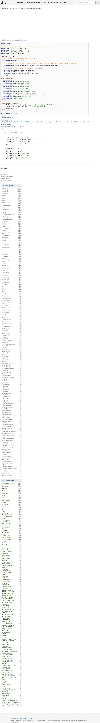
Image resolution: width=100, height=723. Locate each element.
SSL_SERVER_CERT (12, 653)
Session (12, 261)
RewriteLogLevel (12, 384)
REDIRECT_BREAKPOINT (12, 690)
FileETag (12, 225)
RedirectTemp (12, 260)
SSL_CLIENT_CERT (12, 656)
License (10, 117)
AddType (12, 212)
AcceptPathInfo (12, 307)
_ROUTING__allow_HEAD (12, 590)
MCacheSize (12, 442)
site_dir (12, 679)
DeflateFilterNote (12, 372)
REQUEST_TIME (12, 669)
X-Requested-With (12, 539)
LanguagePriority (12, 353)
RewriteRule (82, 122)
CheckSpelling (12, 339)
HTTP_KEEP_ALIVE (12, 611)
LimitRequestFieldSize (12, 458)
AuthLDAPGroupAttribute (12, 472)
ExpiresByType (48, 122)
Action (12, 288)
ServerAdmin (12, 400)
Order (12, 202)
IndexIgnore (12, 254)
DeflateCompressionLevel (12, 344)
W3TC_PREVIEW (12, 562)
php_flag (12, 226)
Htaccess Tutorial (5, 174)
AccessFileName (12, 421)
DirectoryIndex (12, 216)
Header (62, 122)
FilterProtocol (12, 274)
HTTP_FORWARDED (12, 648)
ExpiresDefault (56, 122)
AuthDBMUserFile (12, 426)
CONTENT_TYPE (12, 567)
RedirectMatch (12, 247)
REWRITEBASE (12, 555)
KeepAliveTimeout (12, 473)
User (12, 233)
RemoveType (12, 314)
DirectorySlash (12, 302)
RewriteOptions (12, 268)
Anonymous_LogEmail (12, 447)
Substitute (12, 358)
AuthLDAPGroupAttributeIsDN (12, 468)
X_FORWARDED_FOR (12, 597)
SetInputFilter (12, 409)
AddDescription (12, 328)
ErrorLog (12, 454)
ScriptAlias (12, 382)
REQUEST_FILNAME (12, 623)
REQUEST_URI (12, 485)
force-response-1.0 (12, 565)
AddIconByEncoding (12, 367)
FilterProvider (12, 272)
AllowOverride (12, 277)
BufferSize (12, 465)
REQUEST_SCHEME (12, 627)
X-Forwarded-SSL (12, 688)
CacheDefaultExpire (12, 463)
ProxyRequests (12, 437)
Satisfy (12, 242)
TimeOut (12, 316)
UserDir (12, 354)
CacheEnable (12, 459)
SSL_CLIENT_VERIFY (12, 655)
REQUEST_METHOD (12, 516)
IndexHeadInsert (12, 360)
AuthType (12, 263)
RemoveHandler (12, 293)
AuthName (12, 258)
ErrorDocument (33, 122)
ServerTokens (12, 244)
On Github (5, 117)
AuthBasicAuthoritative (12, 377)
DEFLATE (3, 126)
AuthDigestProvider (12, 375)
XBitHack (12, 347)
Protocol (12, 309)
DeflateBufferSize (12, 452)
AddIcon (12, 321)
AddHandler (12, 256)
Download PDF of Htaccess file (13, 133)
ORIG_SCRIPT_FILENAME (12, 676)
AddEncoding (12, 232)
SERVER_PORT (12, 504)
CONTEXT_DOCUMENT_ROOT (12, 700)
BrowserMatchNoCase (12, 363)
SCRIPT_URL (12, 604)
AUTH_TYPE (12, 642)
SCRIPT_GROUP (12, 667)
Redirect (12, 204)
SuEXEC (12, 470)
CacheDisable (12, 395)
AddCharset (12, 237)
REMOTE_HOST (12, 581)
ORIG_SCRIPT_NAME (12, 674)
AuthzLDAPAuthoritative (12, 403)
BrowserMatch (25, 122)
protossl (12, 518)
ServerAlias (12, 430)
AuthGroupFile (12, 279)
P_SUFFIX (12, 634)
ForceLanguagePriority (12, 368)
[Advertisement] (50, 23)
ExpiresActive (40, 122)
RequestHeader (12, 239)
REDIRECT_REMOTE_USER (12, 665)
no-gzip (8, 126)
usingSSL (12, 635)
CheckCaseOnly (12, 398)
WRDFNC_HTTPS (12, 621)
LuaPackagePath (12, 414)
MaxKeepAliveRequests (12, 433)
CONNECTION (12, 585)
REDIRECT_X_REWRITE (12, 625)
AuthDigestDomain (12, 419)
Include (12, 230)
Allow (12, 197)
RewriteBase (12, 193)
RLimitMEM (12, 451)
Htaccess (21, 718)
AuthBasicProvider (12, 319)
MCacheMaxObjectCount (12, 440)
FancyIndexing (12, 300)
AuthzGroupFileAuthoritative (12, 431)
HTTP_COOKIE (12, 532)
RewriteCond (67, 122)
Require (12, 223)
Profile (12, 543)
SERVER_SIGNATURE (12, 660)
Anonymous (12, 295)
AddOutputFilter (7, 8)
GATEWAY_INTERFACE (12, 641)
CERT (12, 613)
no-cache (12, 530)
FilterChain (12, 270)
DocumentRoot (12, 333)
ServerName (12, 330)
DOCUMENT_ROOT (12, 523)
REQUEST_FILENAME (17, 126)
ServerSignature (12, 267)
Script (87, 122)
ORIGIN (12, 506)
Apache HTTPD (29, 718)
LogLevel (12, 416)
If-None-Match (12, 579)
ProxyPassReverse (12, 410)
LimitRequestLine (12, 461)
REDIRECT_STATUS (12, 513)
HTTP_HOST (12, 486)
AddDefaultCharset (12, 219)
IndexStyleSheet (12, 335)
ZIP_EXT (12, 686)
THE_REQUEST (12, 522)
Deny (12, 198)
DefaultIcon (12, 337)
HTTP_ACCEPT (12, 564)
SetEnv (12, 251)
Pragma (12, 529)
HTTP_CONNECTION (12, 614)
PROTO (12, 534)
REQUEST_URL (12, 606)
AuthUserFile (12, 265)
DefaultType (12, 361)
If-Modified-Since (12, 572)
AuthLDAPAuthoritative (12, 444)
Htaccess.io (14, 718)
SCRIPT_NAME (12, 620)
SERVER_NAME (12, 536)
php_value (12, 221)
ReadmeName (12, 312)
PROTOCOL (12, 697)
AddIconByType (12, 351)
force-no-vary (12, 508)
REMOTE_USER (12, 558)
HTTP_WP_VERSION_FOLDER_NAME (12, 704)
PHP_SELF (12, 663)
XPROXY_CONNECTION (12, 600)
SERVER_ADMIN (12, 571)
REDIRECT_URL (12, 607)
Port (12, 249)
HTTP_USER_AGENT (12, 515)
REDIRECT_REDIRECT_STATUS (12, 702)
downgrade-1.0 (12, 557)
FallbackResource (12, 298)
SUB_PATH (12, 698)
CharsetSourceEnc (12, 349)
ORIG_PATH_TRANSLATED (12, 677)
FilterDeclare (12, 275)
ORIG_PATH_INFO (12, 693)
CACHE (12, 541)
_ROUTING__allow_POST (12, 593)
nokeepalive (12, 553)
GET (12, 509)
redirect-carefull (12, 632)
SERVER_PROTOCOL (12, 662)
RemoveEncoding (12, 393)
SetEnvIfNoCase (12, 228)
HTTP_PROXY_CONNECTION (12, 651)
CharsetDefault (12, 346)
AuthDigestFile (12, 402)
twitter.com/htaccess (6, 180)
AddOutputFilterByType (15, 122)
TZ (12, 546)
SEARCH (12, 574)
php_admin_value (12, 326)
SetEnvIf (12, 240)
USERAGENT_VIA (12, 595)
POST (12, 511)
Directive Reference (6, 178)
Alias (12, 286)
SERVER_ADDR (12, 520)
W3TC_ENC (12, 544)
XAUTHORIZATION (12, 586)
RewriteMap (12, 370)
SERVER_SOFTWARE (12, 658)
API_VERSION (12, 644)
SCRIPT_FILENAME (12, 493)
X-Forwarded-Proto (12, 548)
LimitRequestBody (12, 311)
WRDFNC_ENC (12, 618)
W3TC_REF (12, 583)
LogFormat (12, 388)
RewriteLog (12, 391)
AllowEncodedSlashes (12, 424)
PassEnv (12, 381)
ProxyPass (12, 379)
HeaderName (12, 318)
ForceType (12, 281)
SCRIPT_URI (12, 646)
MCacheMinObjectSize (12, 435)
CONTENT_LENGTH (12, 628)
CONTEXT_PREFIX (12, 551)
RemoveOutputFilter (12, 407)
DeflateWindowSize (12, 475)
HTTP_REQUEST (12, 616)
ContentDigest (12, 356)
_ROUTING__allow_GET (12, 592)
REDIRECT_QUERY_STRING (12, 639)
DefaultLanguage (12, 304)
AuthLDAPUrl (12, 389)
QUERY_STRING (12, 500)
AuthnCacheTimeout (12, 466)
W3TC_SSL (12, 569)
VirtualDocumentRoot (12, 253)
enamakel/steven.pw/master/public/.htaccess (27, 8)
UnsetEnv (12, 374)
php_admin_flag (12, 396)
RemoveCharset (12, 365)
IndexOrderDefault (12, 340)
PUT (12, 525)
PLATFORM (12, 681)
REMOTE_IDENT (12, 672)
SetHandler (12, 284)
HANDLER (12, 560)
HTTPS (12, 490)
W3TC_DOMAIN (12, 630)
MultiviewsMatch (12, 412)
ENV (12, 492)
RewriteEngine (75, 122)
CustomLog (12, 386)
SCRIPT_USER (12, 695)
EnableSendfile (12, 423)
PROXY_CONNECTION (12, 599)
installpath (12, 683)
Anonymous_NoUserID (12, 445)
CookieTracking (12, 417)
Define (12, 291)
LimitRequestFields (12, 456)
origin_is (12, 637)
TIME (12, 499)
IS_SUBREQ (12, 588)
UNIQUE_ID (12, 691)
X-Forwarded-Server (12, 649)
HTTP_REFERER (12, 527)
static (12, 497)
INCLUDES (12, 495)
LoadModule (12, 342)
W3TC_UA (12, 578)
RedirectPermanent (12, 323)
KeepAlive (12, 305)
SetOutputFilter (12, 235)
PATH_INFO (12, 576)
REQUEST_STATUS (12, 670)
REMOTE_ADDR (12, 537)
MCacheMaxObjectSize (12, 438)
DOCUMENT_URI (11, 705)
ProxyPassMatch (12, 405)
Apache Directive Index (7, 176)
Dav (12, 325)
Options (12, 195)
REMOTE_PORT (12, 684)
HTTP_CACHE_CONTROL (12, 609)
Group (12, 290)
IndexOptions (12, 297)
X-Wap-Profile (12, 550)
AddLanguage (12, 332)
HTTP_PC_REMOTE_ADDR (12, 602)
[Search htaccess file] (85, 2)
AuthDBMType (12, 449)
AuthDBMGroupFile (12, 428)
